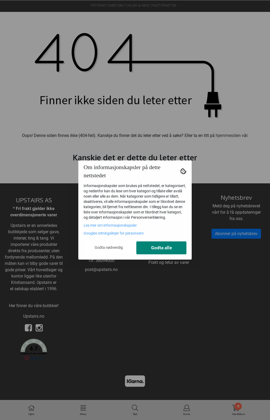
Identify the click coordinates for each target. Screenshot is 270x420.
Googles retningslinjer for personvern (114, 233)
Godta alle (161, 247)
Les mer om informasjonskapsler (110, 225)
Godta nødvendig (109, 247)
